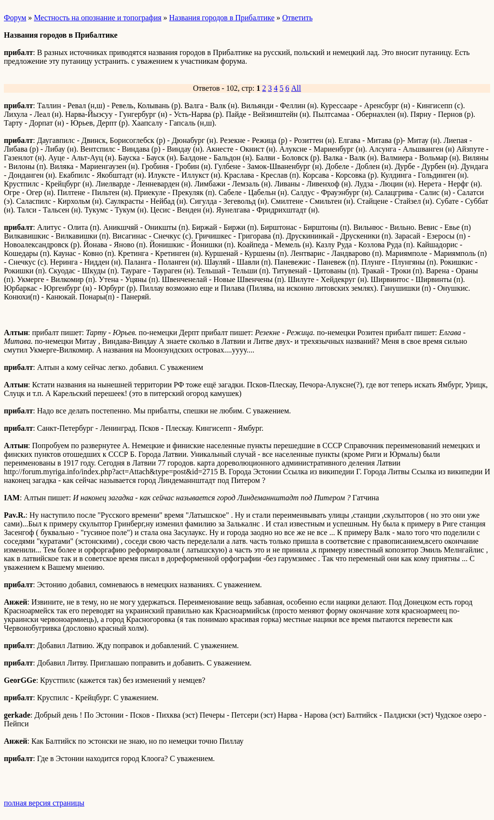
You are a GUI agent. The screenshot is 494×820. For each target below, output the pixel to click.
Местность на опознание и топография (97, 18)
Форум (15, 18)
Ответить (297, 18)
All (296, 88)
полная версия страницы (44, 803)
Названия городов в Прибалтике (221, 18)
